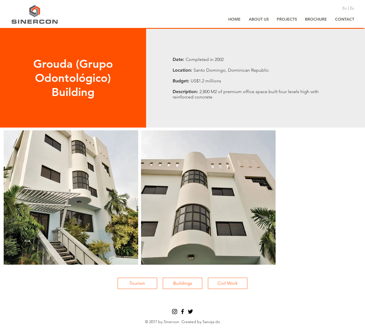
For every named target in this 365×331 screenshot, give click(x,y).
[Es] (352, 8)
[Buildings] (182, 283)
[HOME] (234, 19)
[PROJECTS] (287, 19)
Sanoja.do (211, 321)
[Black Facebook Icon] (182, 311)
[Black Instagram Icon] (174, 311)
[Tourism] (137, 283)
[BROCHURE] (316, 19)
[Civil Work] (227, 283)
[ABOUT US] (258, 19)
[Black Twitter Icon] (190, 311)
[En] (345, 8)
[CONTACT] (344, 19)
